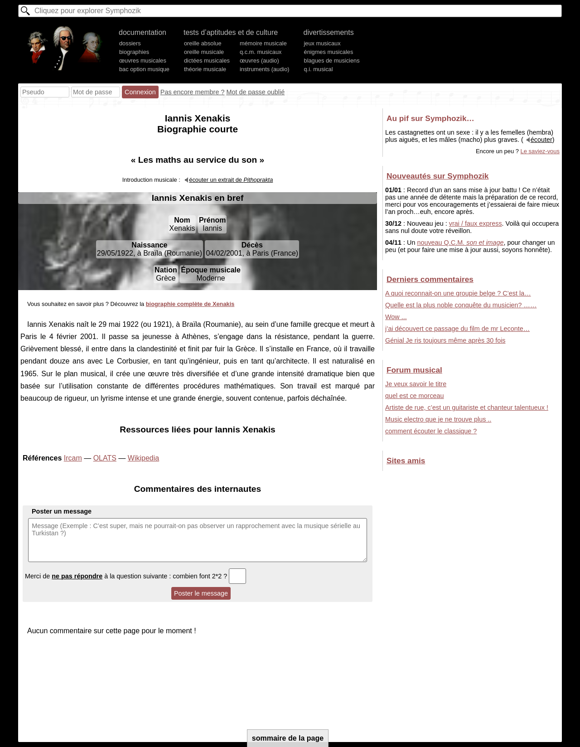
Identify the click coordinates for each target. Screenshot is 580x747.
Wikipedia (143, 458)
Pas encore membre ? (192, 92)
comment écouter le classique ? (431, 431)
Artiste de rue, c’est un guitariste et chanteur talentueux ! (466, 407)
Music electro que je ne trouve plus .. (438, 419)
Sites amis (406, 460)
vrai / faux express (475, 223)
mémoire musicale (263, 43)
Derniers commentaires (430, 279)
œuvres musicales (142, 60)
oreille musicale (204, 52)
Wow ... (396, 316)
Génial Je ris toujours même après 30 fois (445, 340)
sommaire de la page (288, 738)
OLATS (104, 458)
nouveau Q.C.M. (460, 242)
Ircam (73, 458)
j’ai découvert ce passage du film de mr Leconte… (457, 328)
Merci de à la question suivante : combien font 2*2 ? (135, 576)
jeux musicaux (322, 43)
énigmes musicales (328, 52)
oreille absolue (203, 43)
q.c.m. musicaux (260, 52)
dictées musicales (207, 60)
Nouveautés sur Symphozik (437, 175)
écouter (541, 139)
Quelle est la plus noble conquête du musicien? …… (460, 305)
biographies (134, 52)
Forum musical (414, 369)
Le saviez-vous (540, 151)
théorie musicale (205, 69)
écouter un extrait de (231, 179)
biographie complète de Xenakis (190, 304)
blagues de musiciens (332, 60)
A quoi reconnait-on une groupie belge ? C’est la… (458, 293)
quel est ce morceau (414, 395)
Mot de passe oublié (255, 92)
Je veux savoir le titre (415, 384)
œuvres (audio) (259, 60)
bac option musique (144, 69)
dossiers (130, 43)
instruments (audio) (265, 69)
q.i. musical (318, 69)
